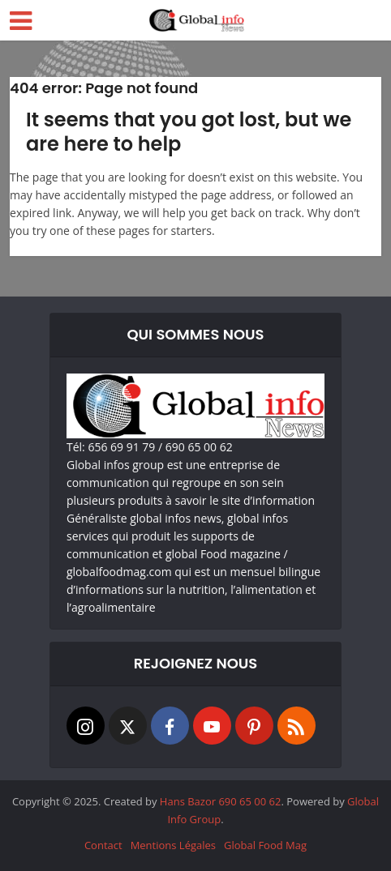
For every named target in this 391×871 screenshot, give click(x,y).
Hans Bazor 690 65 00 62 (220, 801)
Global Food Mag (265, 845)
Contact (103, 845)
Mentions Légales (173, 845)
